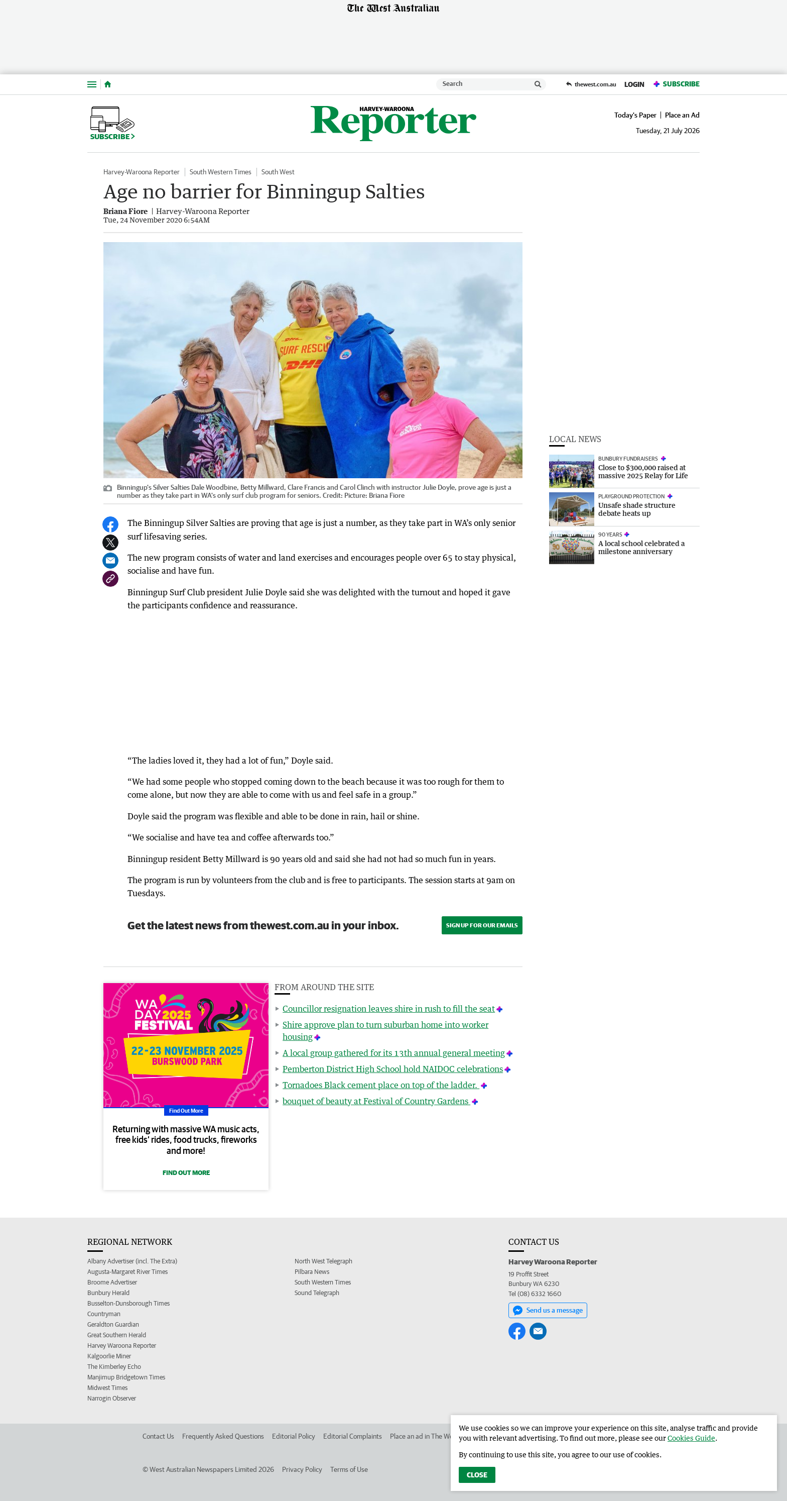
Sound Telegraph (317, 1293)
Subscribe (676, 84)
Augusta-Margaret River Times (127, 1271)
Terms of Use (349, 1469)
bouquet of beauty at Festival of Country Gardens (376, 1101)
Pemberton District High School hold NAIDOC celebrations (393, 1069)
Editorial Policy (293, 1436)
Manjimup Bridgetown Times (126, 1377)
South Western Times (220, 172)
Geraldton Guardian (113, 1324)
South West (278, 172)
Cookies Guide (691, 1438)
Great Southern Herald (116, 1335)
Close (477, 1475)
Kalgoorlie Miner (109, 1356)
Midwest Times (107, 1387)
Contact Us (158, 1436)
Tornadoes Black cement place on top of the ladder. (381, 1085)
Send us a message (548, 1311)
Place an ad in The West (424, 1436)
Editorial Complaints (352, 1436)
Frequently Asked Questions (223, 1436)
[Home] (107, 84)
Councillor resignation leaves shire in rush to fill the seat (389, 1009)
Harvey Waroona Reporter (121, 1345)
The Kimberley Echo (114, 1366)
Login (634, 84)
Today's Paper (635, 115)
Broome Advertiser (112, 1282)
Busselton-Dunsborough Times (128, 1303)
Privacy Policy (302, 1469)
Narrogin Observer (111, 1398)
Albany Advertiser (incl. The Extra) (132, 1261)
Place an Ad (682, 115)
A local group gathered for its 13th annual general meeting (394, 1053)
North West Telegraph (323, 1261)
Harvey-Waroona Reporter (141, 172)
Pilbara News (312, 1271)
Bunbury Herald (108, 1293)
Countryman (103, 1314)
